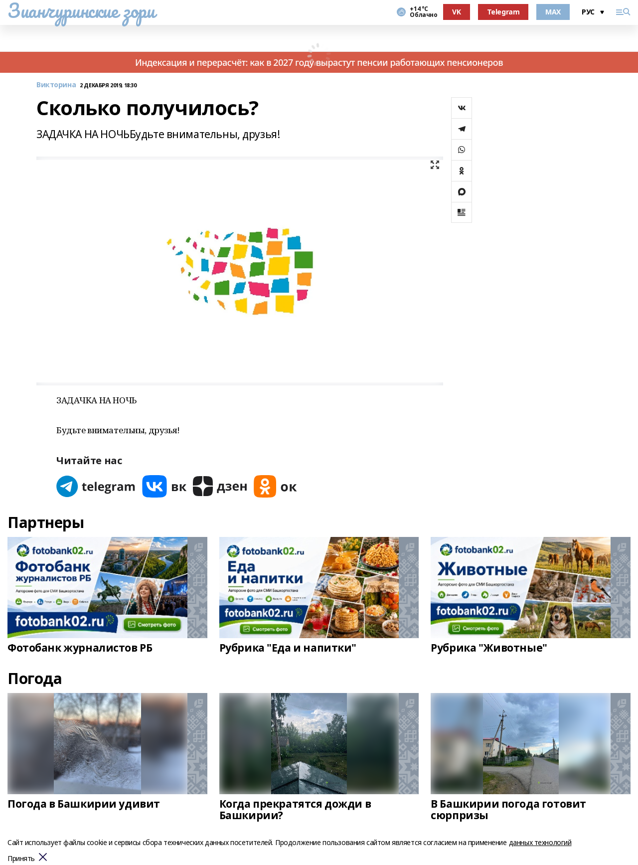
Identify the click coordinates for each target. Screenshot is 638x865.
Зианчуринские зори (81, 10)
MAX (553, 11)
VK (456, 11)
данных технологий (540, 842)
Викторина (56, 85)
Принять (21, 859)
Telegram (503, 11)
